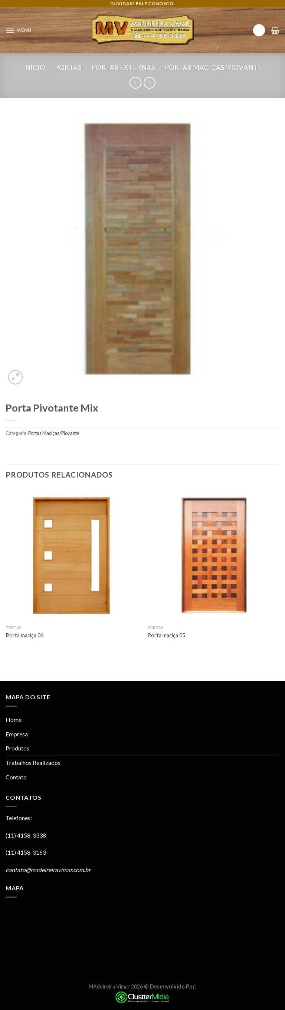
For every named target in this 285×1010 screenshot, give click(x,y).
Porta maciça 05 (166, 635)
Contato (16, 776)
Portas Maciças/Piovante (213, 67)
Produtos (17, 748)
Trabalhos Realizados (33, 762)
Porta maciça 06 (24, 635)
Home (14, 719)
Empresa (17, 733)
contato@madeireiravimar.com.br (48, 869)
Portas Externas (123, 67)
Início (34, 67)
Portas (68, 67)
